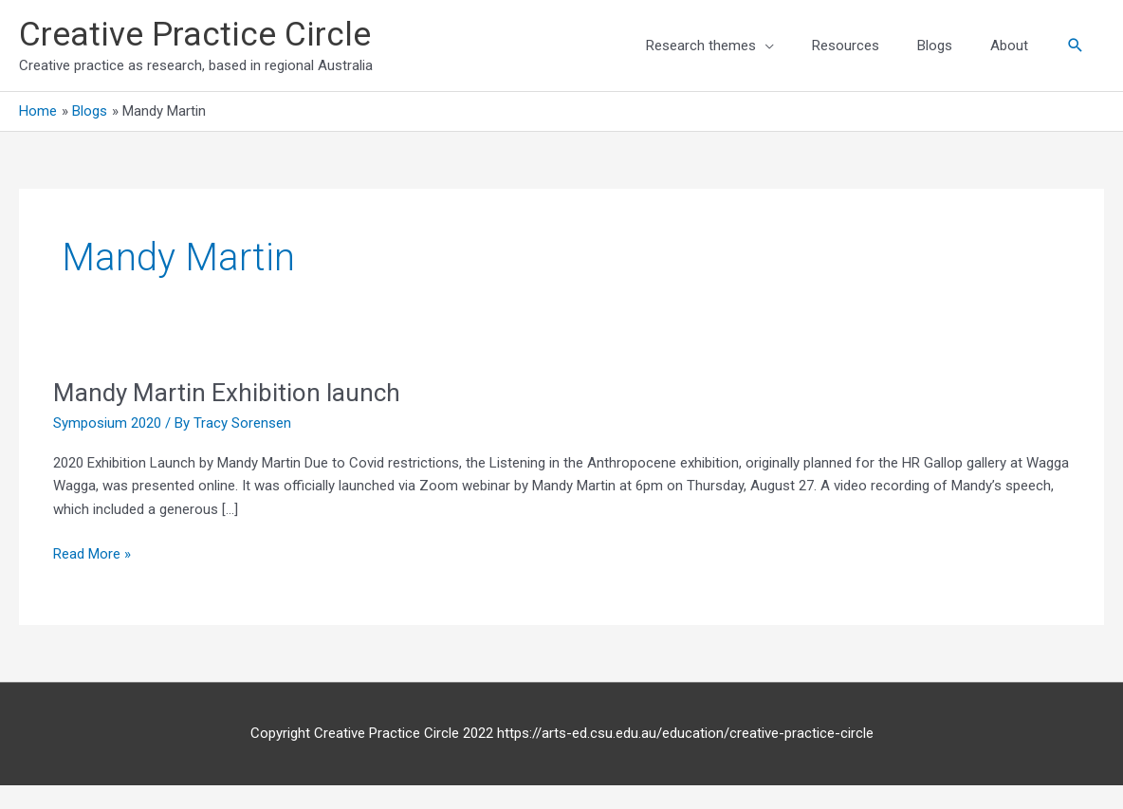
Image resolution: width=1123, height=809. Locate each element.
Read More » (92, 552)
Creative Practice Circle (195, 34)
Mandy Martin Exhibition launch (226, 392)
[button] (1075, 45)
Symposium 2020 (107, 423)
